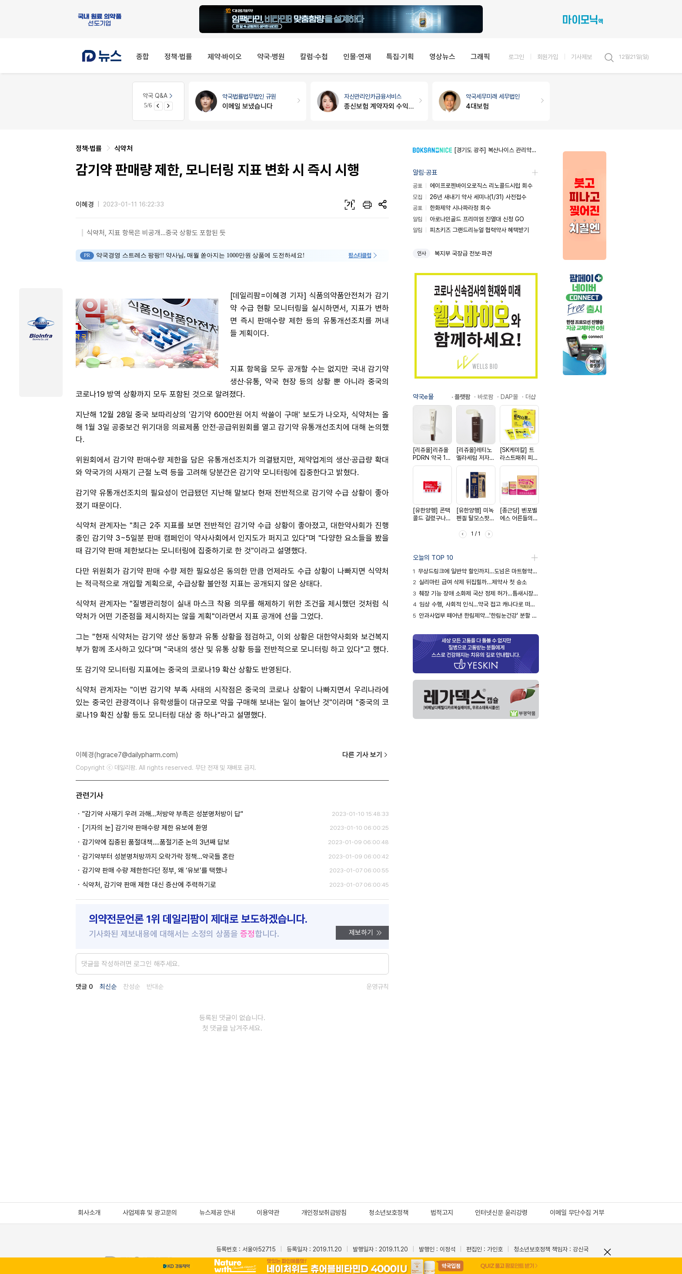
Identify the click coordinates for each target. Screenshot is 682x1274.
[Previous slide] (158, 106)
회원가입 (547, 56)
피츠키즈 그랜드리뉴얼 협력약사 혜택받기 (471, 229)
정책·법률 (178, 56)
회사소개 (89, 1213)
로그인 (516, 56)
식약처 (123, 148)
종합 (142, 56)
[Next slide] (168, 106)
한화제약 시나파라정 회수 (452, 207)
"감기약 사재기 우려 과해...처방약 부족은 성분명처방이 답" (162, 814)
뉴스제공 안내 (217, 1213)
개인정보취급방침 (324, 1213)
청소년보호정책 (388, 1213)
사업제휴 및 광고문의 (150, 1213)
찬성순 (131, 987)
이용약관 (268, 1213)
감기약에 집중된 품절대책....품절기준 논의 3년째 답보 (156, 842)
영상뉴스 (442, 56)
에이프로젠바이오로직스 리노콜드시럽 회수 (472, 185)
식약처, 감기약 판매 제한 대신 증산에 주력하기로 (149, 885)
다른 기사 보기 (365, 755)
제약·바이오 (224, 56)
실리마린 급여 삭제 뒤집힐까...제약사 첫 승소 (470, 582)
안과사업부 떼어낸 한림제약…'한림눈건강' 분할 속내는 (476, 615)
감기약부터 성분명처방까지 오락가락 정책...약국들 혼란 (158, 856)
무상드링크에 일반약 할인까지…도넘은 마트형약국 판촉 (476, 571)
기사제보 (581, 56)
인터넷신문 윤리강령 (501, 1213)
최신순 (108, 987)
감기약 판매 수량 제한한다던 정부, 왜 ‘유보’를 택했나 (154, 870)
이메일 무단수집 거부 (577, 1213)
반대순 (155, 987)
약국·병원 (271, 56)
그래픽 (480, 56)
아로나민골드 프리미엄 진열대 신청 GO (468, 219)
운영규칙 (377, 987)
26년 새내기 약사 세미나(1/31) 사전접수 (469, 196)
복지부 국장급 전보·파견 (463, 253)
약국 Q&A (158, 95)
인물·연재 (357, 56)
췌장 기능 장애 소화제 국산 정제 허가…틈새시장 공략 (476, 593)
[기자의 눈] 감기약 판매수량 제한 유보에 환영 (144, 828)
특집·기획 (400, 56)
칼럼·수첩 (314, 56)
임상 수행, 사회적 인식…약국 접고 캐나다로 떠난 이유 (476, 604)
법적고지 (442, 1213)
